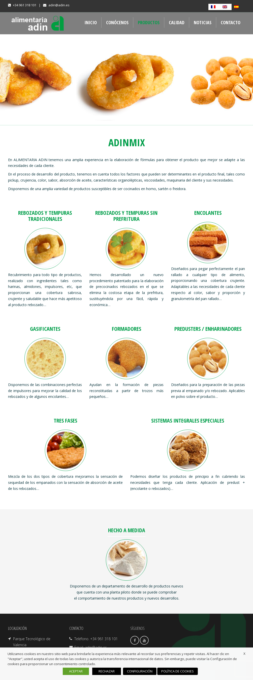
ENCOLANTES (208, 212)
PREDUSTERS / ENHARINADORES (207, 328)
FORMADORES (126, 328)
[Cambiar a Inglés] (226, 7)
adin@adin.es (59, 5)
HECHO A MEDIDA (126, 530)
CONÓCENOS (117, 22)
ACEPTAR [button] (76, 671)
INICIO (90, 22)
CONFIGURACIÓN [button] (139, 671)
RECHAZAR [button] (107, 671)
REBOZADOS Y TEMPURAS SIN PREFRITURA (126, 215)
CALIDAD (176, 22)
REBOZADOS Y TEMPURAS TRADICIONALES (45, 215)
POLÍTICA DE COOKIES (177, 671)
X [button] (244, 653)
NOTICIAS (202, 22)
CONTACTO (230, 22)
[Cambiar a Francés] (214, 7)
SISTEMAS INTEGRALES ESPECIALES (187, 420)
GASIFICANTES (45, 328)
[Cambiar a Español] (237, 7)
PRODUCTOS (149, 22)
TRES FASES (65, 420)
